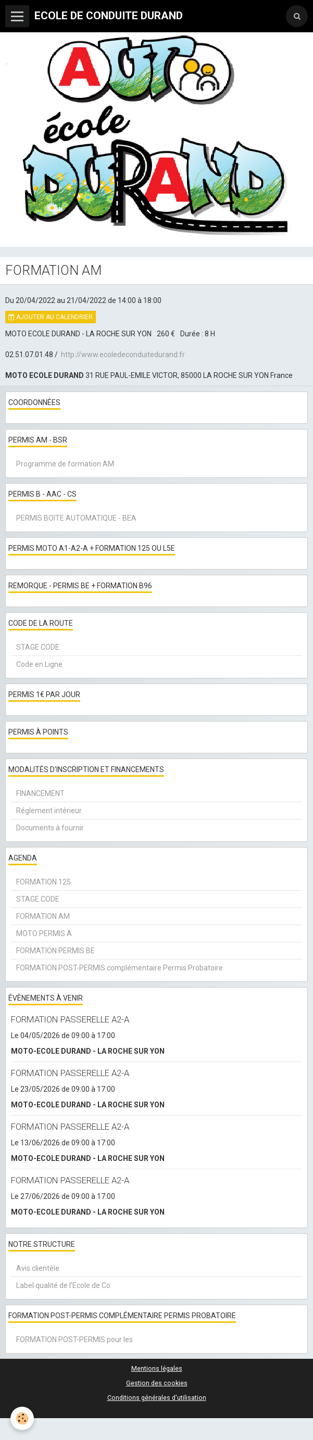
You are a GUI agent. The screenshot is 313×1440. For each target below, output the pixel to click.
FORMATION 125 (43, 882)
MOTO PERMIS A (44, 933)
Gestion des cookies (156, 1383)
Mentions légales (156, 1368)
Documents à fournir (50, 828)
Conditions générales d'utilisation (156, 1397)
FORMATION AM (43, 916)
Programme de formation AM (65, 464)
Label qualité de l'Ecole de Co (63, 1285)
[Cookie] (22, 1418)
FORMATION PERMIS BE (55, 950)
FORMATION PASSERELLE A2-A (70, 1019)
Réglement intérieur (49, 810)
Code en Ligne (39, 664)
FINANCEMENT (40, 793)
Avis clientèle (37, 1268)
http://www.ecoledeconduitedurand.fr (123, 354)
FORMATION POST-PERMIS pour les (74, 1339)
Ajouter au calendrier (50, 317)
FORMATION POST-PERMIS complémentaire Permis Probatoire (119, 968)
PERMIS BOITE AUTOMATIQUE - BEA (76, 518)
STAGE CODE (37, 647)
